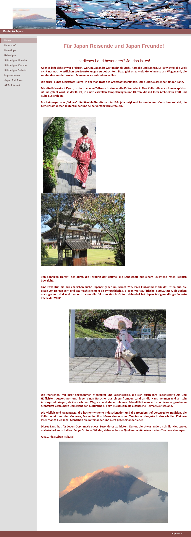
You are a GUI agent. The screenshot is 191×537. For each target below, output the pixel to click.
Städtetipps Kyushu (15, 65)
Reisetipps (10, 55)
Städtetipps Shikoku (15, 70)
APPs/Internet (12, 85)
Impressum (177, 533)
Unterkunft (10, 45)
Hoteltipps (10, 50)
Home (7, 40)
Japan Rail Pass (13, 80)
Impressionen (12, 75)
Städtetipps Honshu (15, 60)
